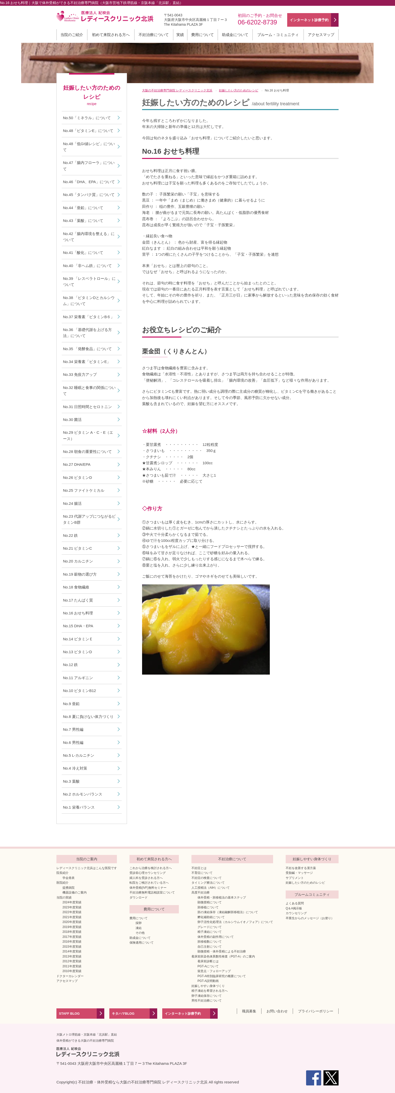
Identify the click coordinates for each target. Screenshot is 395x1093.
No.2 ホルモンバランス (82, 794)
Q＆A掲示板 (294, 908)
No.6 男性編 (73, 742)
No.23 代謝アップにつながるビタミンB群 (89, 519)
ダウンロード (138, 897)
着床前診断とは (208, 961)
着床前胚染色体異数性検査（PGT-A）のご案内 (223, 956)
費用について (202, 34)
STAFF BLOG (69, 1013)
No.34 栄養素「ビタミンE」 (87, 361)
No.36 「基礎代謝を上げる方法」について (87, 332)
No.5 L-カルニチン (78, 755)
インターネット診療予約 (183, 1013)
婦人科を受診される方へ (146, 878)
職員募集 (249, 1011)
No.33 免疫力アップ (80, 374)
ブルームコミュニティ (312, 894)
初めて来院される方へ (111, 34)
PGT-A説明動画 (208, 981)
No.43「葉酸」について (83, 220)
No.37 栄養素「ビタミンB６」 (88, 317)
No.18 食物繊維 (76, 587)
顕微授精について (210, 902)
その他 (140, 933)
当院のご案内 (86, 859)
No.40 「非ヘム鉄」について (87, 265)
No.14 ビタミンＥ (78, 639)
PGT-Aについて (208, 966)
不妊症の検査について (206, 878)
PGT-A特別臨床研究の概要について (222, 976)
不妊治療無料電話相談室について (152, 892)
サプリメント (295, 878)
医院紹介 (62, 882)
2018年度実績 (71, 932)
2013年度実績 (71, 956)
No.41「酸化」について (83, 252)
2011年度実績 (71, 966)
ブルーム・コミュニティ (278, 34)
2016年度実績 (71, 941)
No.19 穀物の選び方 (80, 574)
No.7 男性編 (73, 729)
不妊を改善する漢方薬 (301, 868)
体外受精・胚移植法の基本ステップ (222, 897)
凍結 (139, 928)
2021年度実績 (71, 917)
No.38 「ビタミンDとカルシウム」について (89, 300)
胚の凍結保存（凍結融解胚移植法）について (228, 912)
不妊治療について (154, 34)
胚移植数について (210, 941)
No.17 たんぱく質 (78, 600)
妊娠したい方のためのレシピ (305, 882)
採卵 (139, 923)
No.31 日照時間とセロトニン (87, 407)
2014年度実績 (71, 951)
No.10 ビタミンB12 (79, 690)
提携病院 (68, 887)
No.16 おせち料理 (78, 613)
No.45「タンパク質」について (89, 194)
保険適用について (141, 942)
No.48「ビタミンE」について (88, 130)
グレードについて (210, 927)
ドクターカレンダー (70, 976)
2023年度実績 (71, 907)
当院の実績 (64, 897)
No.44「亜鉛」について (83, 208)
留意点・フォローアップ (214, 971)
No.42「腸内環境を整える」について (89, 236)
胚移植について (208, 907)
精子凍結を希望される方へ (209, 990)
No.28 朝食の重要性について (87, 451)
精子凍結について (210, 932)
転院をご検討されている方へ (149, 882)
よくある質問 (295, 903)
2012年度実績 (71, 961)
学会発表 (68, 878)
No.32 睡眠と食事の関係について (89, 390)
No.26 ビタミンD (77, 477)
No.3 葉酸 (71, 781)
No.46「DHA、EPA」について (89, 182)
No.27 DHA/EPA (76, 464)
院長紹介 (62, 873)
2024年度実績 (71, 902)
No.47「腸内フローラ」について (89, 165)
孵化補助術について (211, 917)
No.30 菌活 (72, 419)
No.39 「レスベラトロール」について (89, 281)
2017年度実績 (71, 937)
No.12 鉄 (70, 665)
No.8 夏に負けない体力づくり (88, 716)
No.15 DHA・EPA (78, 626)
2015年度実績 (71, 946)
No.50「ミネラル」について (87, 118)
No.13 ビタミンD (77, 652)
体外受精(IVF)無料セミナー (148, 887)
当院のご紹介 (71, 34)
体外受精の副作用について (216, 937)
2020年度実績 (71, 922)
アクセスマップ (321, 34)
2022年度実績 (71, 912)
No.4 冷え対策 (75, 768)
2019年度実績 (71, 927)
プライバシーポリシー (315, 1011)
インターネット (309, 20)
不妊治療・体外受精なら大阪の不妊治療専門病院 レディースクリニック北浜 (143, 1082)
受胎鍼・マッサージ (299, 873)
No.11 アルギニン (78, 678)
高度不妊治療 (200, 892)
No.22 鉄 (70, 535)
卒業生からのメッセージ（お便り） (310, 918)
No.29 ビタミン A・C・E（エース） (88, 435)
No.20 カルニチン (78, 561)
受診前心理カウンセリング (147, 873)
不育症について (202, 873)
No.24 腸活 (72, 503)
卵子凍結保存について (206, 996)
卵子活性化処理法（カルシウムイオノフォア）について (235, 922)
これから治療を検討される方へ (150, 868)
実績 (180, 34)
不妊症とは (199, 868)
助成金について (235, 34)
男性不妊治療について (206, 1000)
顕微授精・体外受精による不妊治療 (222, 951)
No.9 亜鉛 (71, 704)
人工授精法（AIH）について (210, 887)
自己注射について (210, 946)
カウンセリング (296, 913)
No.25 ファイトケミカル (83, 490)
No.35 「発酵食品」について (87, 349)
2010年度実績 (71, 971)
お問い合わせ (277, 1011)
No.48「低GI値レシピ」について (89, 147)
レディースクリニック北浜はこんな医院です (86, 868)
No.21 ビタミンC (77, 548)
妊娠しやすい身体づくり (208, 986)
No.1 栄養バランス (79, 807)
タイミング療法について (208, 882)
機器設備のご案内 (74, 892)
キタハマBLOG (123, 1013)
